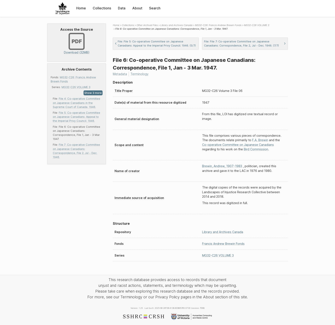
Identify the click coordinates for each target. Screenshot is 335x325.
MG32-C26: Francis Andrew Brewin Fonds (218, 25)
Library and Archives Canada (176, 25)
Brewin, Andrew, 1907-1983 (222, 166)
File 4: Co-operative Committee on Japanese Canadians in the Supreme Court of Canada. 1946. (76, 102)
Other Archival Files (147, 25)
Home (81, 8)
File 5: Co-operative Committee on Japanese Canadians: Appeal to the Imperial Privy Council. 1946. (76, 116)
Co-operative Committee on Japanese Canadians (238, 145)
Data (121, 8)
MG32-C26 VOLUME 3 (76, 87)
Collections (102, 8)
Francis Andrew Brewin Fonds (223, 243)
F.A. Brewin (260, 140)
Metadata (120, 74)
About (137, 8)
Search (154, 8)
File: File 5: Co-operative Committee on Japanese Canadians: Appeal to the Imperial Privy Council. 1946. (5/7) (155, 43)
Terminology (139, 74)
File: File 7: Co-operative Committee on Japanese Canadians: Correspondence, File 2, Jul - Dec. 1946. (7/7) (245, 43)
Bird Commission (256, 149)
